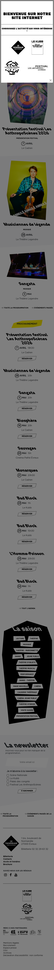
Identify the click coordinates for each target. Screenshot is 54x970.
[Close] (50, 80)
